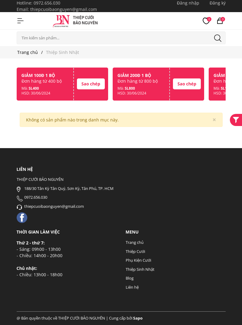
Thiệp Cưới (135, 251)
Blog (130, 278)
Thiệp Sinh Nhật (140, 269)
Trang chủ (135, 242)
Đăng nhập (188, 3)
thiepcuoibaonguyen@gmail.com (63, 9)
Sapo (138, 318)
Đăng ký (218, 3)
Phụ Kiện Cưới (138, 260)
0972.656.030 (47, 3)
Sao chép (90, 84)
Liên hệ (132, 287)
